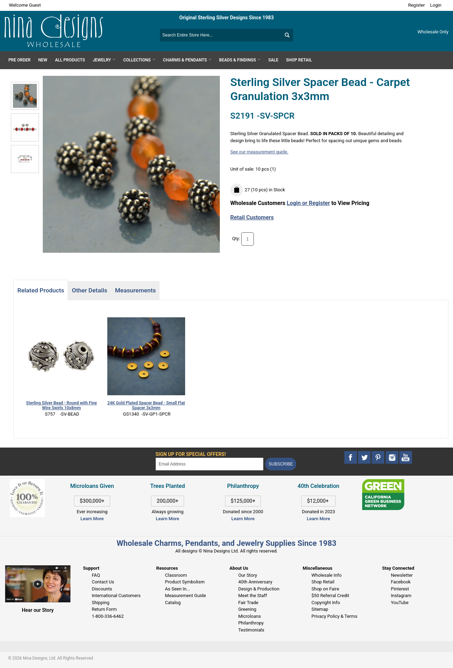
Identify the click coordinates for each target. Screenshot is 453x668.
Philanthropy (250, 623)
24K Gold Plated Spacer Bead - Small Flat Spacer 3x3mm (146, 406)
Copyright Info (325, 602)
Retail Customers (252, 217)
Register (416, 5)
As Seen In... (177, 588)
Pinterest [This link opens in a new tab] (400, 588)
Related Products (40, 290)
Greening (247, 609)
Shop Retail (322, 581)
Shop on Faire (325, 588)
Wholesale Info (326, 575)
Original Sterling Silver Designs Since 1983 (226, 17)
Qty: (236, 238)
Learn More (91, 518)
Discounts (102, 588)
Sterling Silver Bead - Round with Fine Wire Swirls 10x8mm (61, 406)
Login (435, 5)
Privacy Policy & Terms (334, 616)
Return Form (104, 609)
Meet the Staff (252, 595)
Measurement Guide (185, 595)
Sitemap (319, 609)
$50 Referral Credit (330, 595)
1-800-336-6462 (108, 616)
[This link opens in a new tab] (383, 482)
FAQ (96, 575)
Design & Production (258, 588)
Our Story (247, 575)
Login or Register (308, 203)
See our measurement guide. (259, 151)
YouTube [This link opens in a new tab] (400, 602)
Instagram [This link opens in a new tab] (401, 595)
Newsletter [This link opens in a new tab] (402, 575)
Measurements (135, 290)
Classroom (176, 575)
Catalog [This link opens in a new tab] (173, 602)
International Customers (116, 595)
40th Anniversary (255, 581)
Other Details (89, 290)
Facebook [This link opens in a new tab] (401, 581)
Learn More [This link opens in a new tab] (167, 518)
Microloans (249, 616)
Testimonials (251, 630)
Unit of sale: (243, 169)
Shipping (100, 602)
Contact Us (103, 581)
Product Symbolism (185, 581)
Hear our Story (38, 610)
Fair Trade (248, 602)
